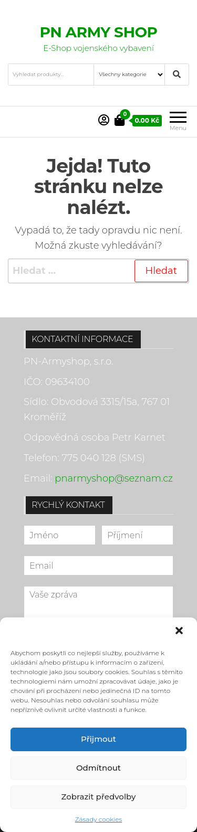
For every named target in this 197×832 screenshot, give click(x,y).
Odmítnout (98, 768)
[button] (180, 631)
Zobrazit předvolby (98, 797)
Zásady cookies (98, 819)
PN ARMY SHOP (99, 32)
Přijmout (98, 739)
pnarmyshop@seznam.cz (114, 478)
